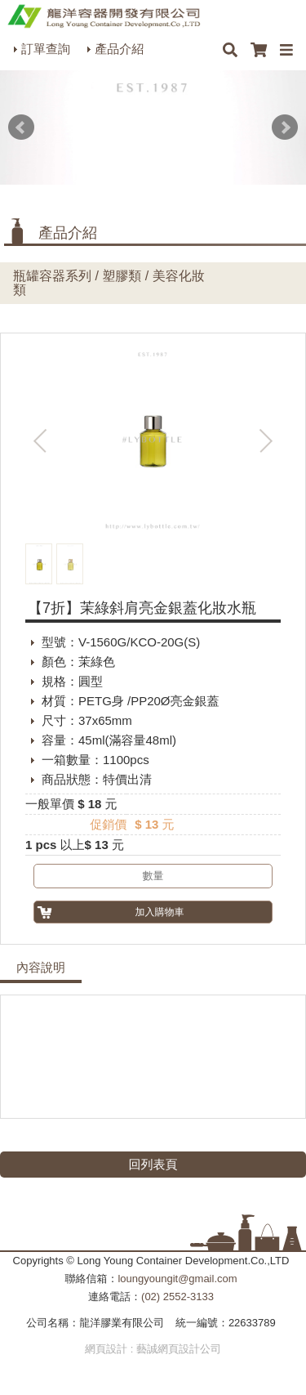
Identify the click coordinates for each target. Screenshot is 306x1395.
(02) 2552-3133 (177, 1296)
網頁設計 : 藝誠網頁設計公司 (153, 1349)
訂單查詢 (45, 49)
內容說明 (40, 967)
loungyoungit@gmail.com (177, 1278)
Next (285, 127)
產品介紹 (119, 49)
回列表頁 (153, 1164)
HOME (103, 16)
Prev (21, 127)
